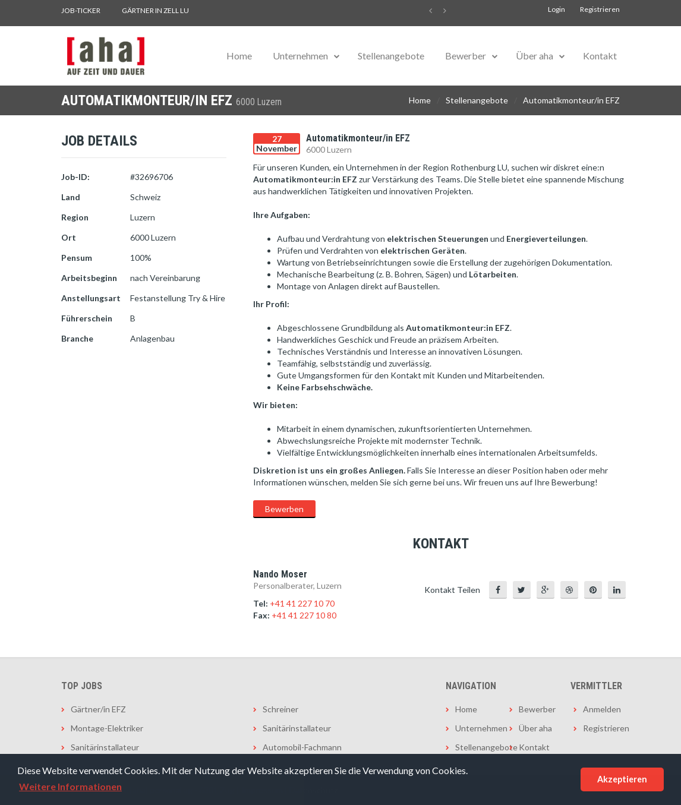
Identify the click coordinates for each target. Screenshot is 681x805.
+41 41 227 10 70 (302, 603)
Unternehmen (300, 55)
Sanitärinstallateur (105, 747)
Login (556, 9)
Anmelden (601, 709)
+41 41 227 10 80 (304, 615)
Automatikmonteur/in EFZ (571, 100)
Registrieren (600, 9)
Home (239, 55)
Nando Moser (280, 574)
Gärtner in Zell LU (155, 10)
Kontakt (600, 55)
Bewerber (465, 55)
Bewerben (284, 509)
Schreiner (280, 709)
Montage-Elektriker (107, 728)
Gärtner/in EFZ (98, 709)
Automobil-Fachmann (302, 747)
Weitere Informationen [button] (70, 786)
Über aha (534, 55)
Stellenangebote (391, 55)
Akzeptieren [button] (622, 779)
